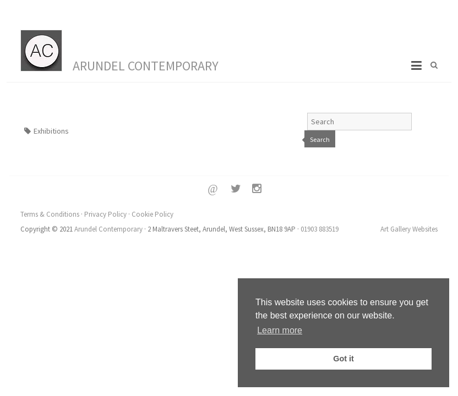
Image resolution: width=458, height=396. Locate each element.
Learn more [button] (279, 330)
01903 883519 (320, 229)
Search (320, 139)
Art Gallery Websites (409, 229)
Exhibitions (51, 131)
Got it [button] (343, 358)
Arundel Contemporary (146, 65)
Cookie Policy (152, 214)
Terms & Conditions (49, 214)
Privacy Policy (105, 214)
